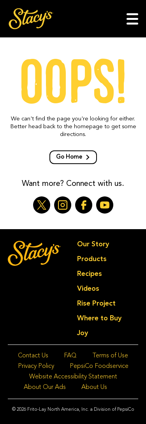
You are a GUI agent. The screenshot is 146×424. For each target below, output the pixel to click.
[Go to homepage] (31, 19)
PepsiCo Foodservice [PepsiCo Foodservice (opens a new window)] (99, 366)
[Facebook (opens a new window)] (83, 205)
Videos (88, 288)
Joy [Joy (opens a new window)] (82, 333)
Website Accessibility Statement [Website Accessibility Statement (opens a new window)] (73, 377)
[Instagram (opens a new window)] (62, 205)
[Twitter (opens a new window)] (41, 205)
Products (92, 259)
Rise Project (96, 303)
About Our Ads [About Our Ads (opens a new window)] (45, 387)
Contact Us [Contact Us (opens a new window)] (33, 356)
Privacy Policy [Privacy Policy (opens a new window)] (36, 366)
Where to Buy (99, 318)
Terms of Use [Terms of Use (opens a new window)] (110, 356)
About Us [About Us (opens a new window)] (94, 387)
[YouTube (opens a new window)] (104, 205)
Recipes (89, 273)
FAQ (70, 356)
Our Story (93, 244)
